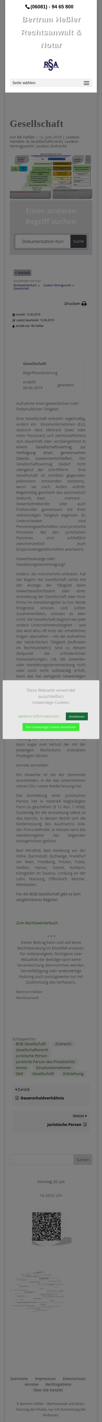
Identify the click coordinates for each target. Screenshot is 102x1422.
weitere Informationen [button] (38, 716)
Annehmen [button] (76, 716)
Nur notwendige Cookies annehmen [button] (51, 727)
